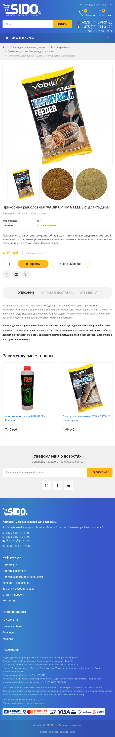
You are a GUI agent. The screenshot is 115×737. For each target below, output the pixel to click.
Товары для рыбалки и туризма (27, 47)
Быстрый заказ (70, 264)
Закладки (9, 632)
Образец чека (9, 703)
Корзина (8, 638)
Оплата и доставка (57, 292)
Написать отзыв (38, 214)
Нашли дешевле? (35, 253)
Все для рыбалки (60, 47)
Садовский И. (61, 732)
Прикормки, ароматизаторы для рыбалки (31, 51)
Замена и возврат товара (18, 588)
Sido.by (54, 725)
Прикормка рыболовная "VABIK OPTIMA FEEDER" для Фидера (41, 55)
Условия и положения (16, 582)
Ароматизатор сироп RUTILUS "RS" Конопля (25, 418)
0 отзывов (22, 214)
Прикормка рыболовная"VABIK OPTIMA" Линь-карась (86, 418)
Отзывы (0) (88, 292)
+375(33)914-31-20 (17, 536)
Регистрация (11, 620)
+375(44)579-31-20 (17, 533)
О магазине (10, 565)
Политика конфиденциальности (23, 576)
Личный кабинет (95, 5)
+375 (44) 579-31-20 (97, 22)
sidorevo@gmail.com (18, 540)
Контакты (9, 600)
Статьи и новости (13, 594)
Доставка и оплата (14, 570)
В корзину (33, 264)
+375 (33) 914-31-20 (97, 27)
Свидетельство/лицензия (30, 703)
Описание (26, 292)
